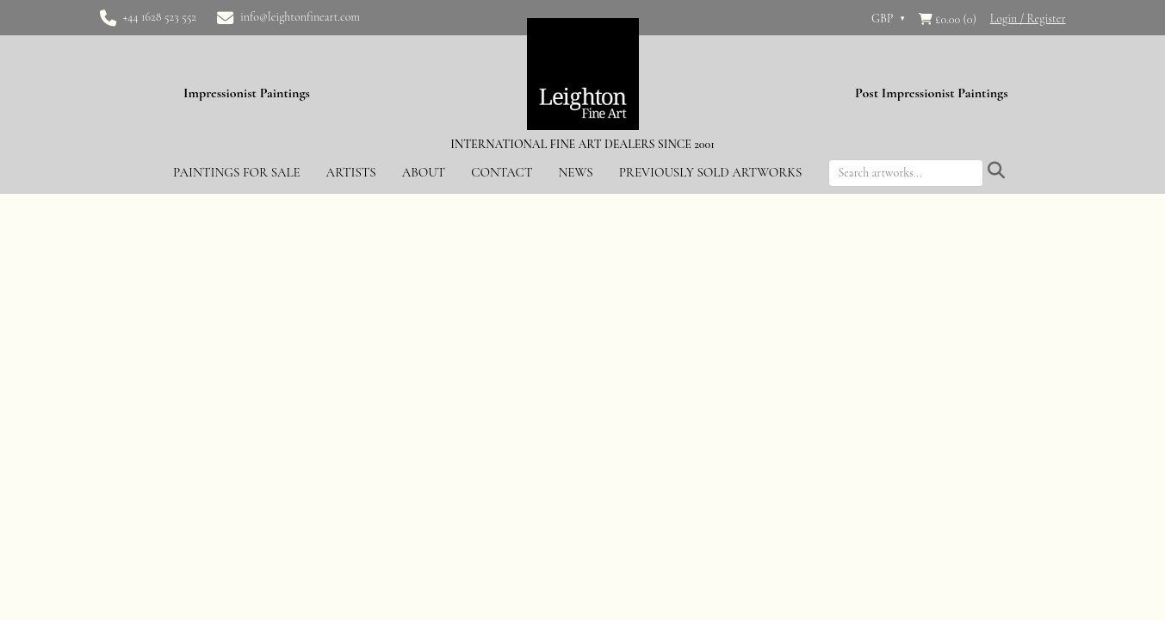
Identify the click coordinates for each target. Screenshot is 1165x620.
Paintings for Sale (237, 172)
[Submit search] (996, 171)
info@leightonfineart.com (300, 16)
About (423, 172)
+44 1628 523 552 (160, 16)
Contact (501, 172)
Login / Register (1028, 18)
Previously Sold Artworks (710, 172)
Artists (351, 172)
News (575, 172)
